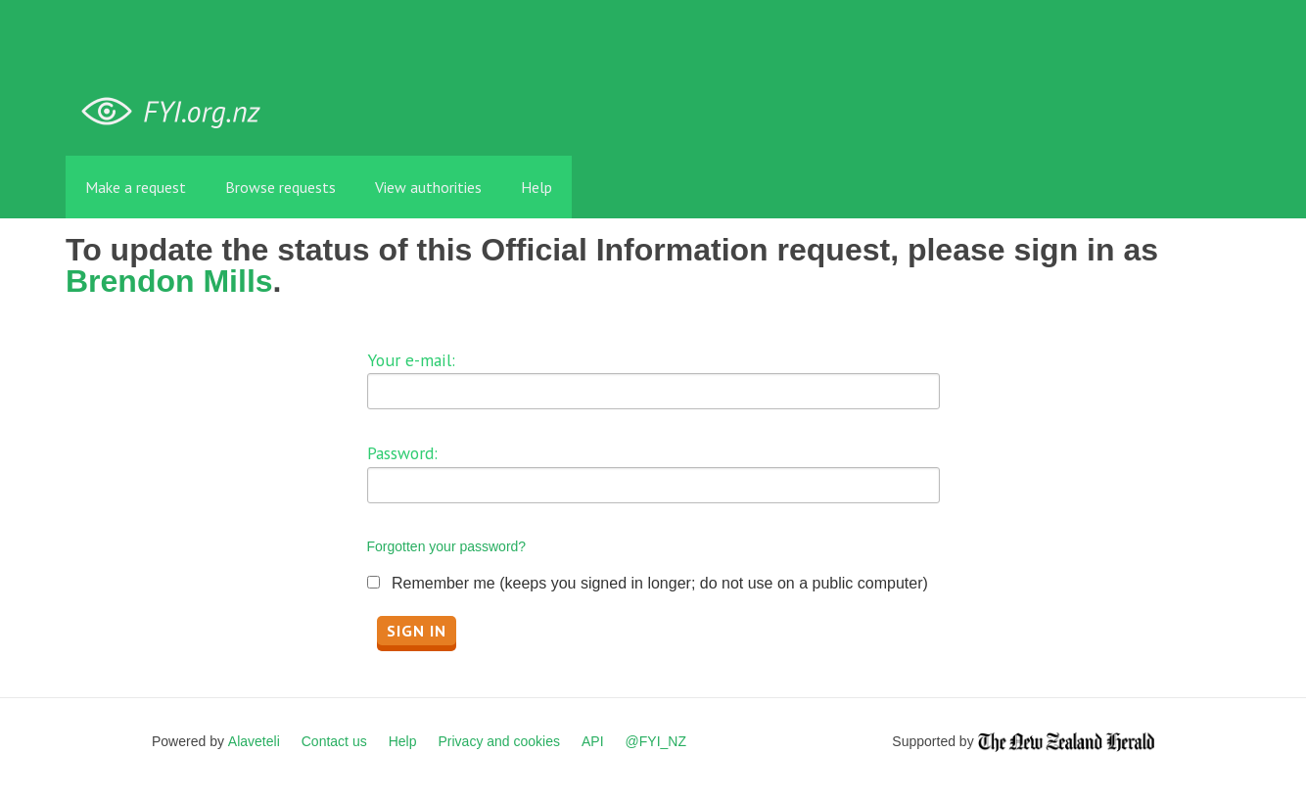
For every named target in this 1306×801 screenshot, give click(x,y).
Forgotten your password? (447, 546)
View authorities (428, 187)
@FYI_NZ (656, 741)
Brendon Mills (169, 281)
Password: (402, 453)
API (593, 741)
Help (536, 187)
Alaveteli (254, 741)
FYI (178, 112)
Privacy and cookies (499, 741)
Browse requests (280, 187)
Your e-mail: (411, 360)
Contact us (334, 741)
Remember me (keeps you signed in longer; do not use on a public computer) (660, 583)
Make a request (135, 187)
